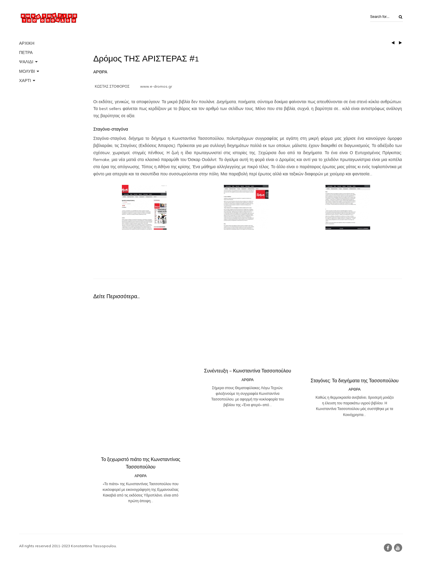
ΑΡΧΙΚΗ (26, 43)
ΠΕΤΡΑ (26, 52)
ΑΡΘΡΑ (100, 72)
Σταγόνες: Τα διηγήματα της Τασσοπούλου (354, 380)
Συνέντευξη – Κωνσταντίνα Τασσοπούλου (247, 371)
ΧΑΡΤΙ (25, 80)
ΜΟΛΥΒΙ (27, 71)
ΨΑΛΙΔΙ (26, 61)
